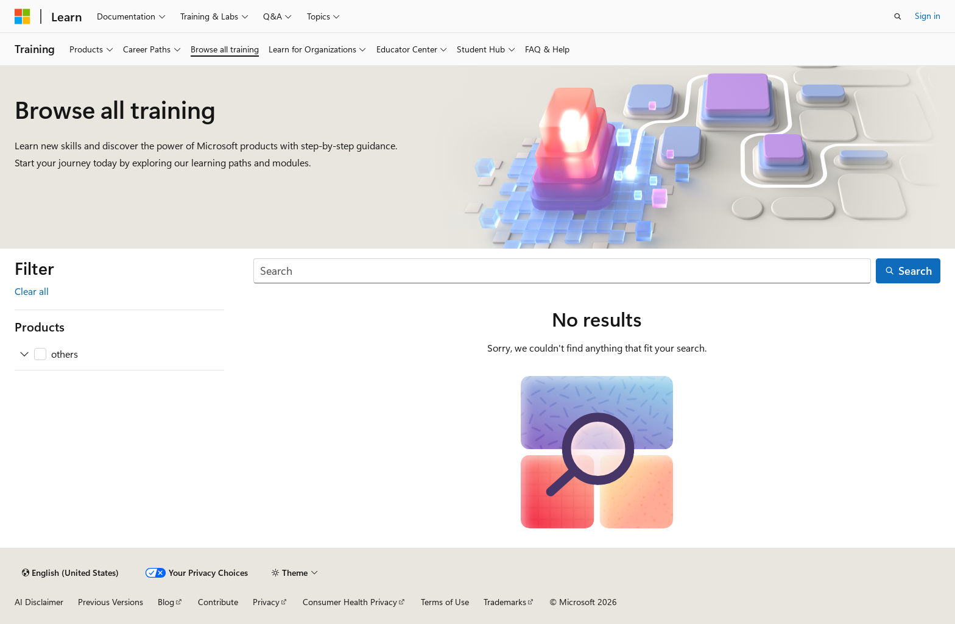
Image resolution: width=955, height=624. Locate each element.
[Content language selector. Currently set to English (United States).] (70, 573)
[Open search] (898, 16)
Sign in (927, 15)
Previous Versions (110, 602)
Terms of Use (445, 602)
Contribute (218, 602)
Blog (166, 602)
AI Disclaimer (39, 602)
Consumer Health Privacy (350, 602)
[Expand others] (24, 354)
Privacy (266, 602)
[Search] (562, 270)
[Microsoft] (22, 16)
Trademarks (505, 602)
